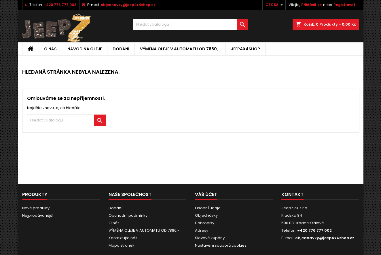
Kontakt (292, 194)
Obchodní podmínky (128, 215)
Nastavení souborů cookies (221, 245)
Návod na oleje (84, 49)
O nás (50, 49)
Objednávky (206, 215)
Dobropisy (204, 223)
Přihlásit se (311, 4)
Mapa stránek (121, 245)
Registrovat (344, 4)
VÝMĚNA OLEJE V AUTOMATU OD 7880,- (180, 49)
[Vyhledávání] (190, 24)
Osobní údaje (208, 208)
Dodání (121, 49)
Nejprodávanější (37, 215)
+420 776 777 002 (60, 4)
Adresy (201, 230)
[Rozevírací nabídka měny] (275, 5)
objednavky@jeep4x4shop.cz (128, 4)
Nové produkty (36, 208)
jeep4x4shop (245, 49)
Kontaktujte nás (123, 238)
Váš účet (206, 194)
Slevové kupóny (210, 238)
